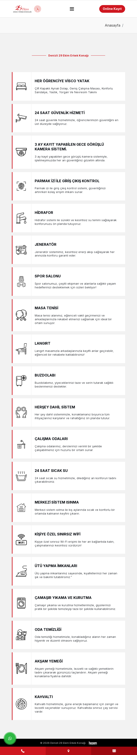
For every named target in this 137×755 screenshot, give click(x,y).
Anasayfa (112, 25)
